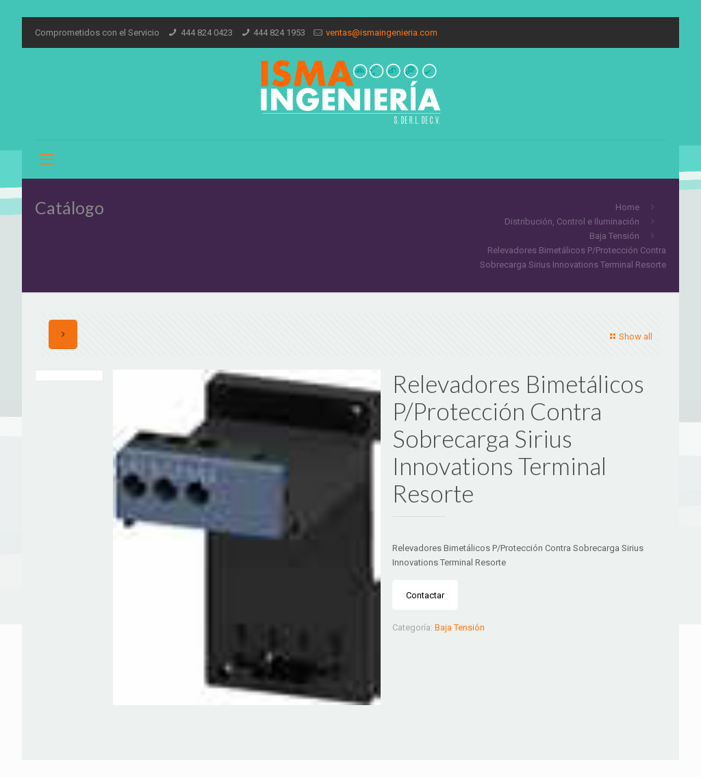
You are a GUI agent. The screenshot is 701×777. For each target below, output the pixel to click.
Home (627, 207)
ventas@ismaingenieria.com (381, 32)
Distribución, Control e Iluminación (572, 221)
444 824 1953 (279, 32)
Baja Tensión (614, 236)
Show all (629, 336)
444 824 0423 (207, 32)
